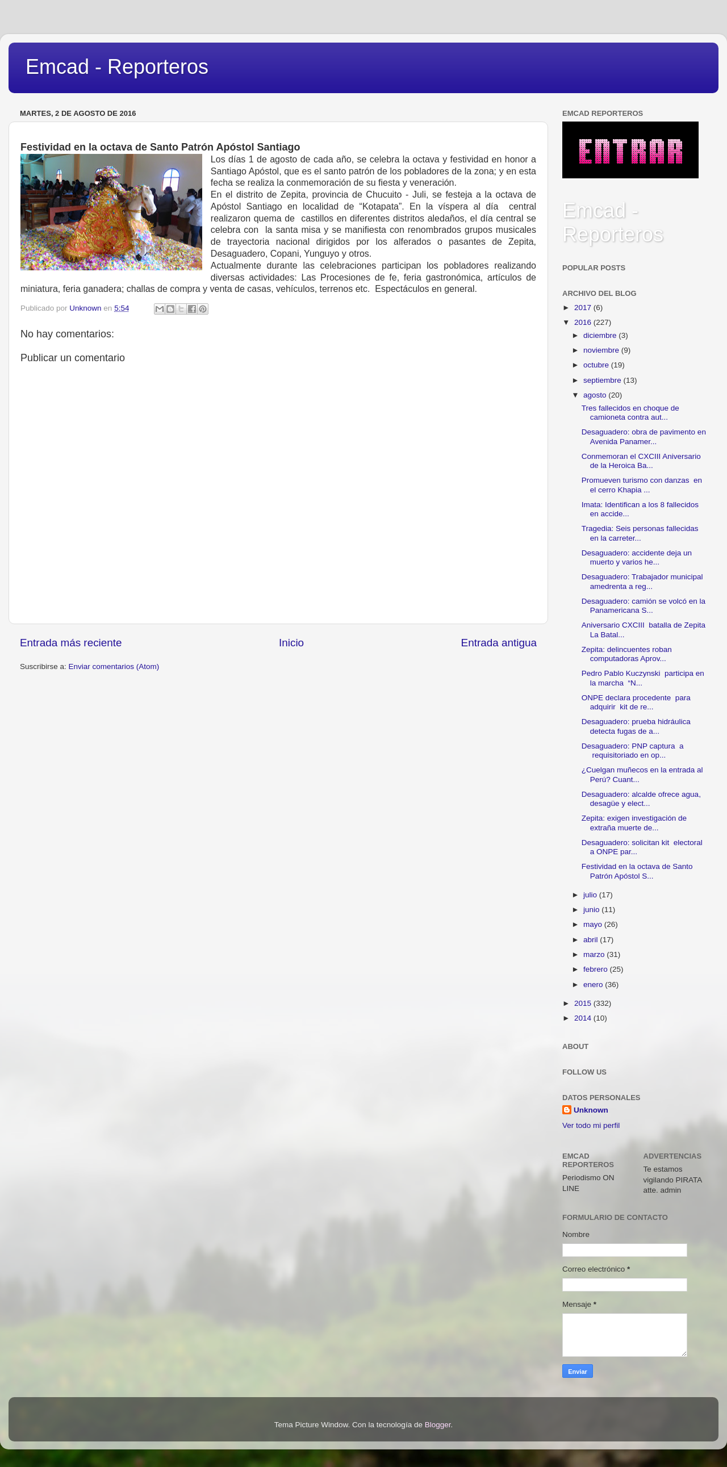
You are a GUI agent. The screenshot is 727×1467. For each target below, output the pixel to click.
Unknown (591, 1110)
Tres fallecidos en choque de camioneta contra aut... (630, 412)
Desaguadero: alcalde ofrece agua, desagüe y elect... (641, 799)
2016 (584, 322)
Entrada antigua (499, 643)
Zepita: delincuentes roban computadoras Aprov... (627, 654)
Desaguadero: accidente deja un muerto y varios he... (637, 557)
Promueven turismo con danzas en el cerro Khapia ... (642, 485)
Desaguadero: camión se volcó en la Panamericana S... (643, 606)
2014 (584, 1018)
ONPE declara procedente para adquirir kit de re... (636, 702)
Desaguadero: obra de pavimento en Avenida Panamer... (644, 436)
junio (592, 909)
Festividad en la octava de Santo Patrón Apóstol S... (637, 871)
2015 (584, 1003)
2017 (584, 307)
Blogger (438, 1424)
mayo (593, 924)
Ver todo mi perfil (591, 1125)
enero (594, 984)
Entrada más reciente (71, 643)
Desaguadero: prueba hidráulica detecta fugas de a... (636, 726)
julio (591, 895)
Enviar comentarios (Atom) (114, 666)
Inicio (291, 643)
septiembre (603, 380)
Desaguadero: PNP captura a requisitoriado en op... (633, 750)
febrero (596, 969)
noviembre (602, 350)
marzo (595, 954)
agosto (595, 395)
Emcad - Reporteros (117, 66)
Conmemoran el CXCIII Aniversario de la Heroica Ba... (641, 461)
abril (591, 939)
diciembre (601, 335)
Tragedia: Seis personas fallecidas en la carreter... (640, 533)
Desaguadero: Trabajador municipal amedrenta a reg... (642, 581)
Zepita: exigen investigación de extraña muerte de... (634, 822)
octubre (597, 365)
